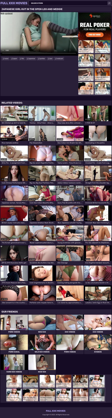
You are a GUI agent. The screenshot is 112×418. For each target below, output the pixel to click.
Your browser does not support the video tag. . (39, 34)
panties (42, 59)
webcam (60, 59)
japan (15, 59)
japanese (32, 59)
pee (51, 59)
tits (23, 59)
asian (6, 59)
